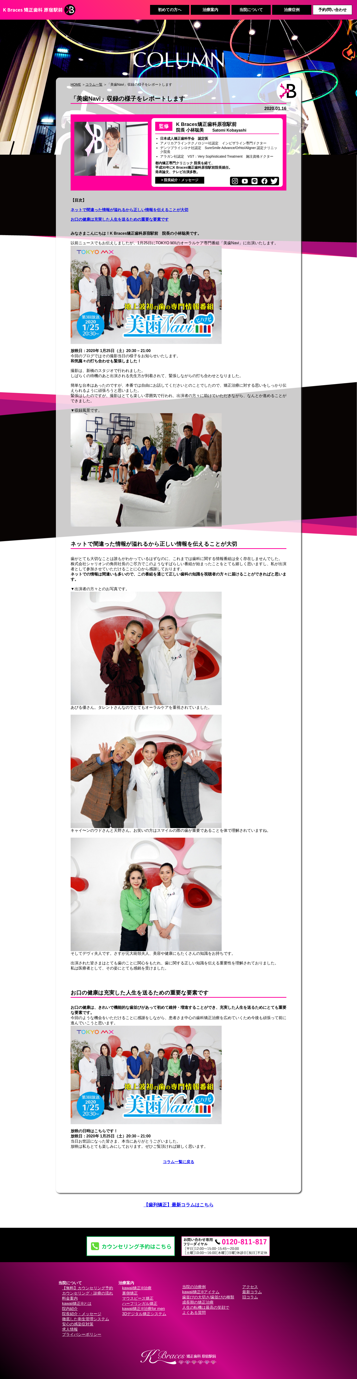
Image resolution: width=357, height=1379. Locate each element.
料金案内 (70, 1298)
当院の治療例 (194, 1287)
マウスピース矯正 (137, 1298)
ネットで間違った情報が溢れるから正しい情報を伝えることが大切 (129, 210)
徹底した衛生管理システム (85, 1319)
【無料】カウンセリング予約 (87, 1288)
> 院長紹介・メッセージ (179, 180)
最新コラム (252, 1292)
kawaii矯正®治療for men (143, 1309)
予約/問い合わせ (332, 10)
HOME (76, 84)
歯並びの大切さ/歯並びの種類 (208, 1297)
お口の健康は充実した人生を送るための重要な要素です (120, 219)
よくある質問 (194, 1313)
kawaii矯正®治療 (137, 1288)
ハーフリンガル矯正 (139, 1303)
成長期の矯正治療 (198, 1302)
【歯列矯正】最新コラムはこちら (179, 1204)
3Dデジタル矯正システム (144, 1314)
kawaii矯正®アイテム (200, 1292)
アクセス (250, 1287)
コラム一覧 (93, 84)
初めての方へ (169, 10)
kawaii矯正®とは (76, 1303)
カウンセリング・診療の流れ (87, 1293)
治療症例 (292, 10)
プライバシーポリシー (81, 1334)
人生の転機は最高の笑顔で (205, 1307)
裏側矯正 (130, 1293)
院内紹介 (70, 1309)
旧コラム (250, 1297)
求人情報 (70, 1329)
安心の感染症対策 (77, 1324)
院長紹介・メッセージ (81, 1314)
